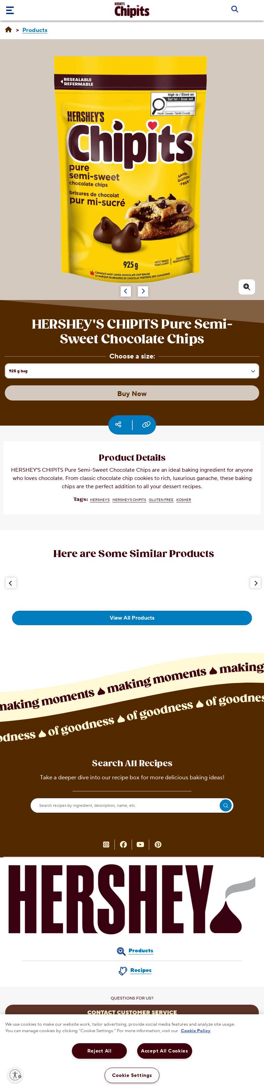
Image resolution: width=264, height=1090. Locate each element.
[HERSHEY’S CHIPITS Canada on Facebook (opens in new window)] (123, 845)
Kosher (183, 500)
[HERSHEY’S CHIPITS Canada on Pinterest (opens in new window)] (158, 845)
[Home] (8, 30)
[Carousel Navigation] (119, 288)
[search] (226, 806)
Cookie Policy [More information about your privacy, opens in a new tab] (195, 1031)
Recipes (141, 970)
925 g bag (134, 373)
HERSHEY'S (100, 500)
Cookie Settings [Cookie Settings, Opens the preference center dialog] (132, 1075)
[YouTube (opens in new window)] (140, 845)
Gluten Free (161, 500)
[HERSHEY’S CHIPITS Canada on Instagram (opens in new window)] (106, 845)
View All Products (132, 618)
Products (141, 950)
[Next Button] (255, 583)
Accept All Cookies (164, 1051)
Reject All (99, 1051)
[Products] (34, 30)
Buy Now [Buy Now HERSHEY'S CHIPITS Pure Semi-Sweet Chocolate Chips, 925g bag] (132, 393)
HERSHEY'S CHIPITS (129, 500)
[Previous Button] (11, 583)
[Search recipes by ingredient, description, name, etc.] (132, 805)
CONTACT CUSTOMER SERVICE (132, 1012)
